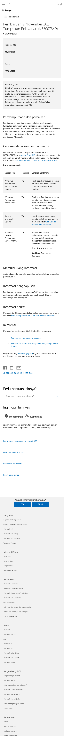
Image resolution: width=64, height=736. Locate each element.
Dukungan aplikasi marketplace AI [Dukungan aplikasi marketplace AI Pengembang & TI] (15, 685)
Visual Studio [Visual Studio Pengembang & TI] (8, 708)
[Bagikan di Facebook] (5, 367)
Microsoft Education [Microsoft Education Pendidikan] (10, 584)
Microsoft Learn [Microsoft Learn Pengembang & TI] (9, 680)
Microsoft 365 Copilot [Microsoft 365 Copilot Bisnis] (11, 658)
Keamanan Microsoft (12, 463)
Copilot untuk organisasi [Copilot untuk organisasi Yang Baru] (12, 520)
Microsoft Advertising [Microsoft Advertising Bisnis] (11, 653)
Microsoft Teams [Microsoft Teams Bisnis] (9, 662)
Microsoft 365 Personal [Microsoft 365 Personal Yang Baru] (11, 538)
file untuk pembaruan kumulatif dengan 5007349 (33, 315)
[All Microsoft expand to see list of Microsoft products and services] (3, 3)
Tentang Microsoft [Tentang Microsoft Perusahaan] (9, 726)
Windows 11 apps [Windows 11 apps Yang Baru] (9, 543)
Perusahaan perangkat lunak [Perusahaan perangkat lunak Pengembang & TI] (13, 704)
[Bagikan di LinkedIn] (10, 367)
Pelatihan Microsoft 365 (13, 452)
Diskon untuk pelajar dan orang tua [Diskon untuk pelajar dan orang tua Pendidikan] (15, 612)
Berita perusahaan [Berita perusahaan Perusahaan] (9, 731)
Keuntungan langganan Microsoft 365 (20, 441)
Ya (22, 504)
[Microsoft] (31, 2)
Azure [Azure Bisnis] (5, 639)
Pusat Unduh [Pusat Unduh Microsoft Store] (8, 561)
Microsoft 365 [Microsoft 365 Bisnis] (8, 648)
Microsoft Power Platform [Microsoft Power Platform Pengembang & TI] (12, 699)
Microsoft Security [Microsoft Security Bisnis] (9, 634)
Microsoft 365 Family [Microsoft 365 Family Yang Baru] (10, 534)
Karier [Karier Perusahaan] (5, 722)
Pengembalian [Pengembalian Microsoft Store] (8, 566)
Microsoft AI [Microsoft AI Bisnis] (7, 630)
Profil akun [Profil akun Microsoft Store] (7, 556)
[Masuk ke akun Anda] (59, 3)
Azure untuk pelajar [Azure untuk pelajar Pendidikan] (10, 616)
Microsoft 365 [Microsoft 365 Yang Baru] (8, 529)
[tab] (14, 416)
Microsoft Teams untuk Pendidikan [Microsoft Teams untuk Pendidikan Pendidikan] (15, 593)
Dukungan (7, 10)
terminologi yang (25, 353)
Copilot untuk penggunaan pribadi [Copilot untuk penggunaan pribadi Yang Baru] (15, 524)
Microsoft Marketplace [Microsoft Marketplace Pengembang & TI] (11, 694)
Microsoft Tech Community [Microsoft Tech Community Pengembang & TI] (12, 690)
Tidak (40, 504)
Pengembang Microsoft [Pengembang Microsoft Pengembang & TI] (11, 676)
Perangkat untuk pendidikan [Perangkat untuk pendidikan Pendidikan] (13, 588)
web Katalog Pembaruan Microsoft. (44, 223)
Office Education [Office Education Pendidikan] (9, 602)
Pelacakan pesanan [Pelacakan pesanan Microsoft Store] (10, 570)
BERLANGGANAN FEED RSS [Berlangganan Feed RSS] (19, 373)
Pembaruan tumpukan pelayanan (26, 338)
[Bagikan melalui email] (17, 367)
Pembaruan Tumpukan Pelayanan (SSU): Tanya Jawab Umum (34, 345)
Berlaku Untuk (11, 33)
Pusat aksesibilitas (11, 474)
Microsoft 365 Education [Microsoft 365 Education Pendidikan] (12, 598)
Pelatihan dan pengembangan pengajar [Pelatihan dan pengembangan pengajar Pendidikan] (17, 607)
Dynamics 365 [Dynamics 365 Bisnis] (8, 644)
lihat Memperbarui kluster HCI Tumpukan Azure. (36, 160)
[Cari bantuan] (10, 3)
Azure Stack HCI (28, 155)
